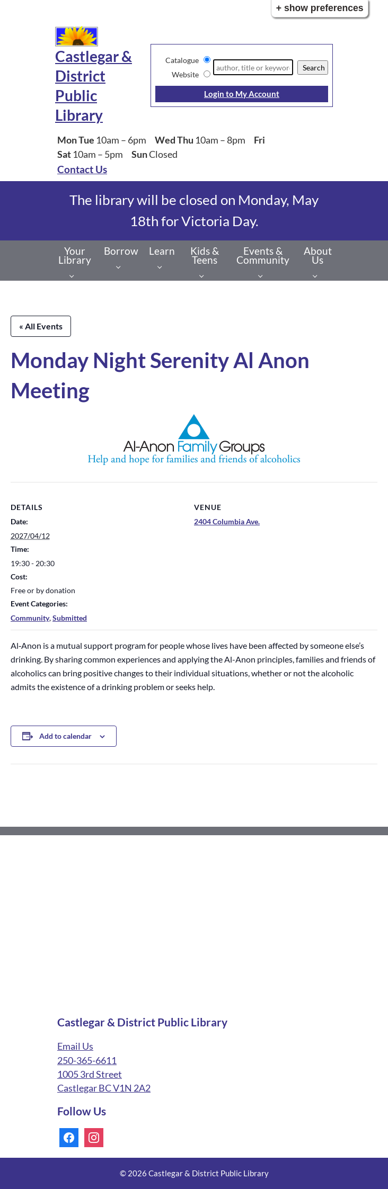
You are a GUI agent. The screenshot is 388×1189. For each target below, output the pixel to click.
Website (185, 74)
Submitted (69, 617)
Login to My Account (241, 94)
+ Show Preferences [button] (320, 8)
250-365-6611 (87, 1060)
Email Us (75, 1046)
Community (30, 617)
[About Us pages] (317, 275)
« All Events (41, 326)
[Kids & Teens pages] (204, 275)
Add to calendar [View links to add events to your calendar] (65, 735)
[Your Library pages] (74, 275)
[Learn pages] (162, 266)
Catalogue (182, 60)
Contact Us (82, 169)
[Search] (253, 67)
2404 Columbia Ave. (227, 521)
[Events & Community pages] (263, 275)
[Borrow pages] (121, 266)
